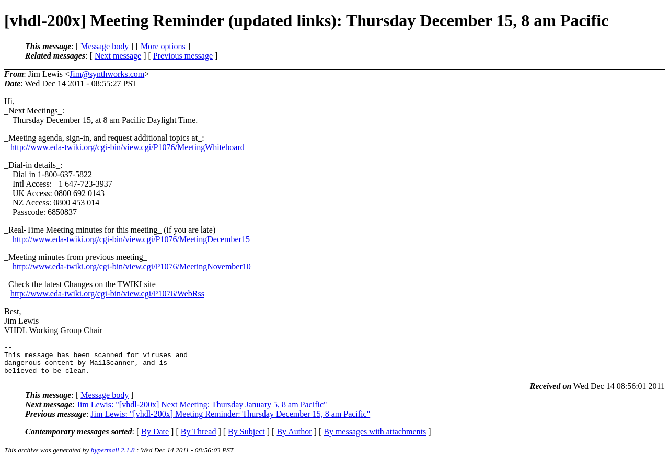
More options (163, 46)
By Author (294, 437)
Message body (104, 46)
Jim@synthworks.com (107, 74)
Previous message (183, 55)
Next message (118, 55)
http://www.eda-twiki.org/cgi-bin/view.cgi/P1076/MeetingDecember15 (131, 239)
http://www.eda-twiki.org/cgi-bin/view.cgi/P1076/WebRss (107, 293)
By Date (155, 437)
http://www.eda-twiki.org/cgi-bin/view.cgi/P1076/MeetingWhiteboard (127, 147)
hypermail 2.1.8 (113, 456)
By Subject (246, 437)
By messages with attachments (375, 437)
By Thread (198, 437)
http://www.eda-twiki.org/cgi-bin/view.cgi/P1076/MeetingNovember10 (132, 266)
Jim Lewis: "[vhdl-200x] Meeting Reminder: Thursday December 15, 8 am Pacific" (230, 420)
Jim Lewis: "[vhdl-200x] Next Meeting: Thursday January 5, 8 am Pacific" (202, 410)
